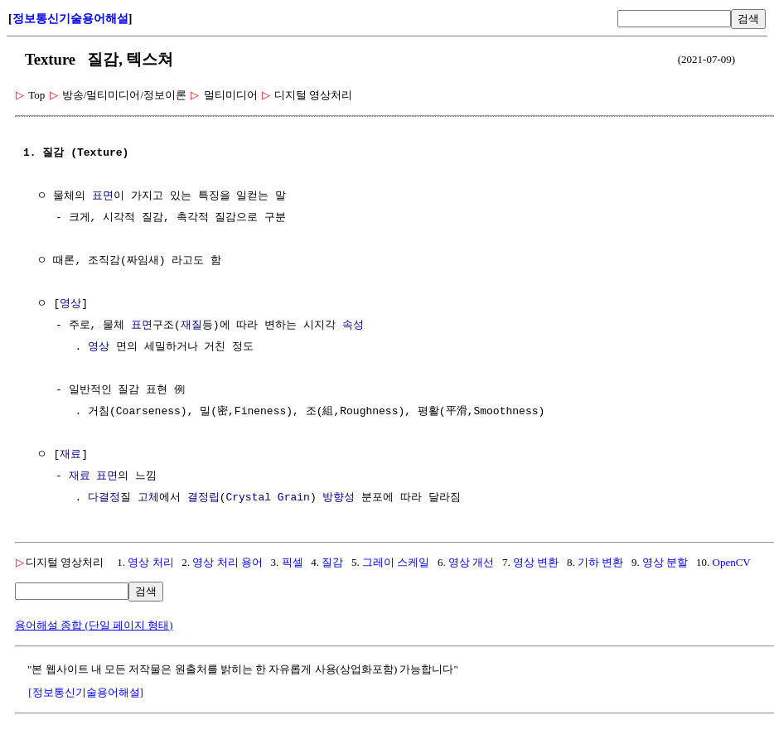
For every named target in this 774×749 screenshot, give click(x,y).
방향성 (338, 497)
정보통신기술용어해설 (70, 18)
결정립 (203, 497)
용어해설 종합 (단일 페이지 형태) (94, 625)
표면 (103, 196)
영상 (70, 304)
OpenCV (732, 562)
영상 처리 (150, 562)
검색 (748, 18)
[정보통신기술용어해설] (85, 692)
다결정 (104, 497)
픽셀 (292, 562)
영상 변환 (536, 562)
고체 (148, 497)
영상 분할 (665, 562)
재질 (191, 325)
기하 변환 (600, 562)
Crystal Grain (267, 497)
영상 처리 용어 (227, 562)
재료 (70, 454)
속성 (353, 325)
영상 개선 (471, 562)
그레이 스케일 (395, 562)
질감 (332, 562)
